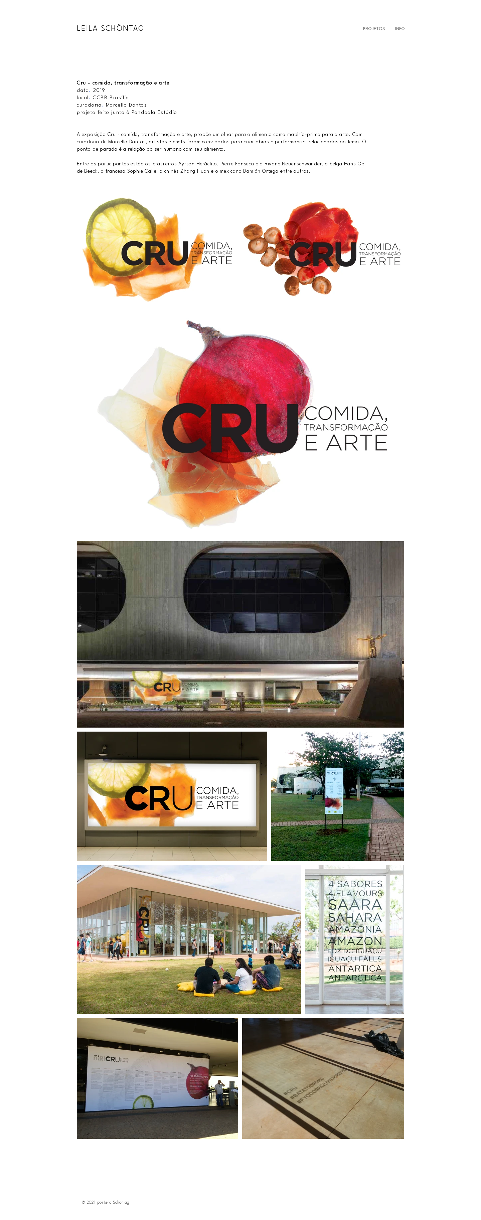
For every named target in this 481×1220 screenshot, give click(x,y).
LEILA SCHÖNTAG (110, 28)
